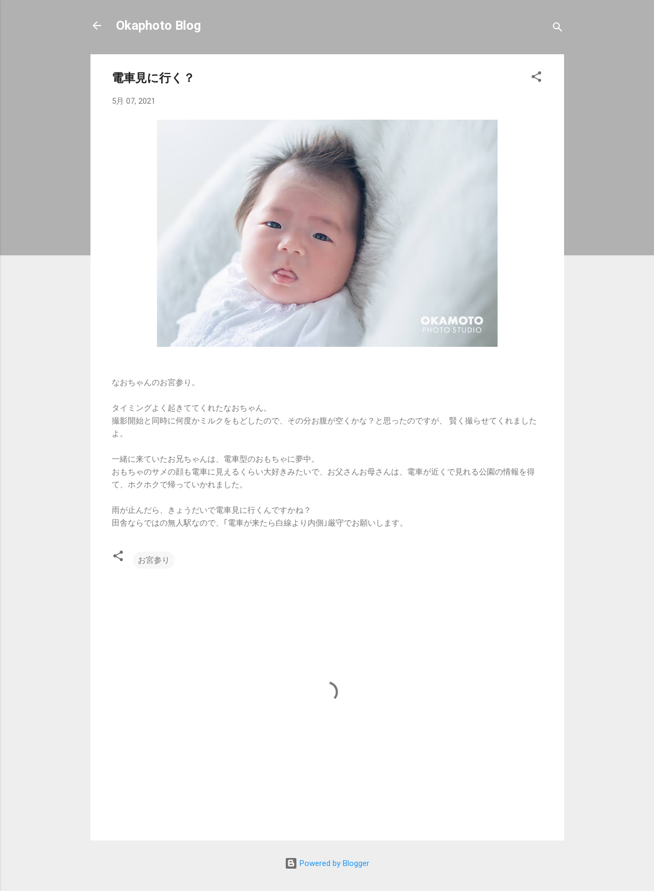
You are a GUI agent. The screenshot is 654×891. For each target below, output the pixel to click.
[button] (536, 78)
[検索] (557, 29)
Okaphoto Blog (158, 25)
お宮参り (154, 560)
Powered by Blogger (327, 863)
